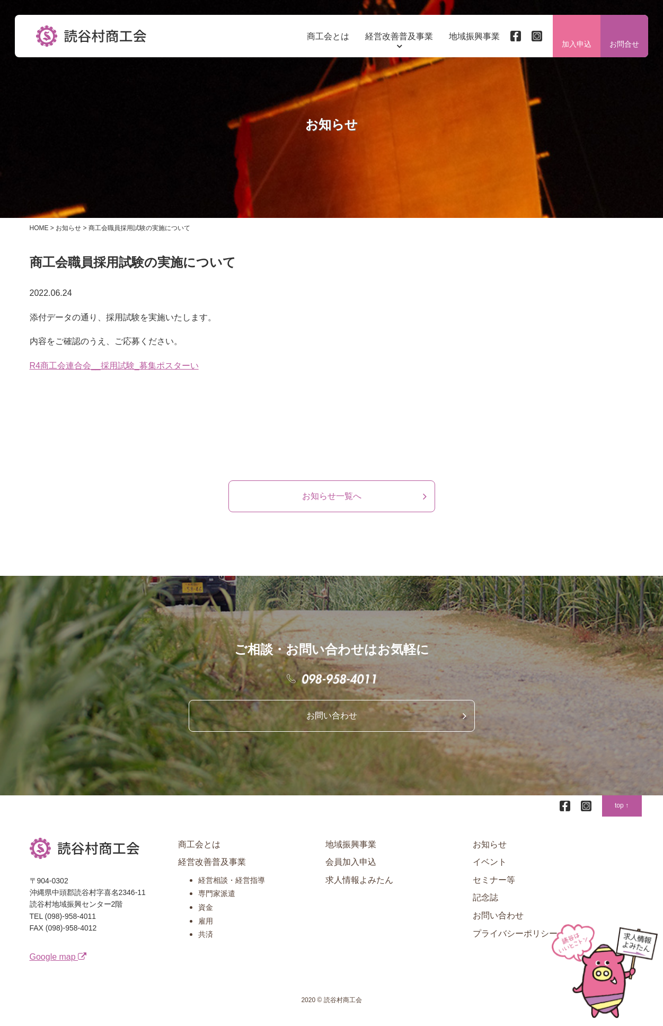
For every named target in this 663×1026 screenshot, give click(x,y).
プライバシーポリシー (515, 937)
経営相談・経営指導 (231, 885)
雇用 (205, 925)
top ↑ (622, 810)
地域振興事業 (473, 36)
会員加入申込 (350, 866)
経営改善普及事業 (398, 36)
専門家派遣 (216, 898)
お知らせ (490, 848)
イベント (490, 866)
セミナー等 (494, 884)
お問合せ (623, 45)
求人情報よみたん (359, 884)
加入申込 (575, 45)
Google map (58, 961)
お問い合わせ (331, 719)
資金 (205, 912)
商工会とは (327, 36)
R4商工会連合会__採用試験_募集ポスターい (114, 370)
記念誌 (485, 902)
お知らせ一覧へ (331, 500)
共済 (205, 939)
